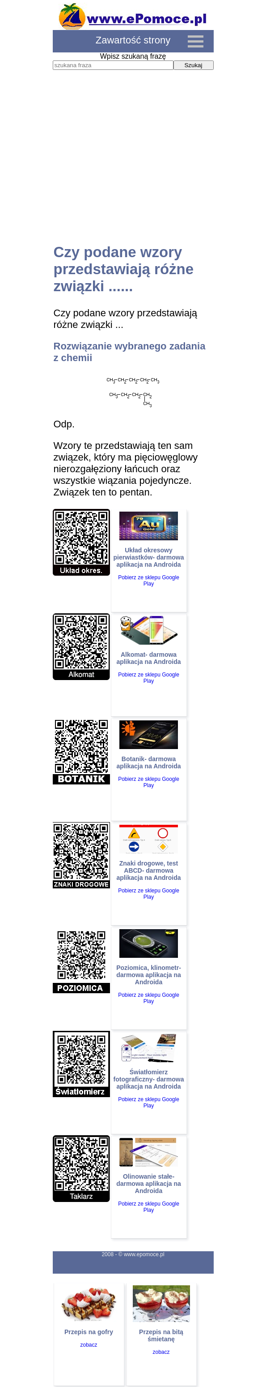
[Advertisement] (133, 165)
